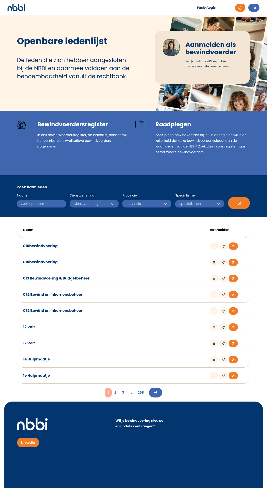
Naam (22, 195)
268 (141, 387)
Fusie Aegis (203, 7)
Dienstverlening (82, 195)
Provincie (129, 195)
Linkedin (28, 437)
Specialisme (185, 195)
